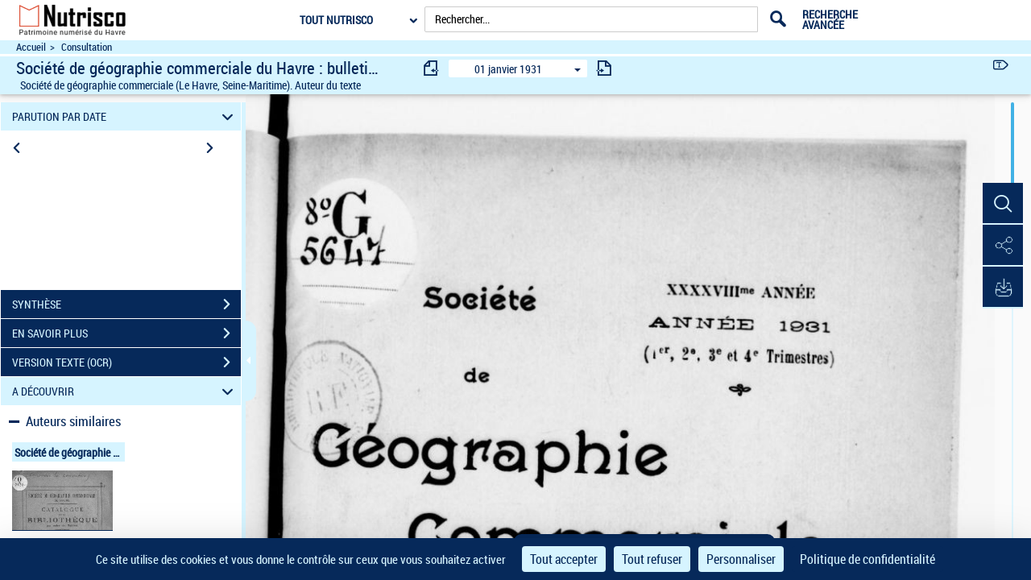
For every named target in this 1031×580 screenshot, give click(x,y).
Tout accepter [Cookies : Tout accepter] (564, 559)
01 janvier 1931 (508, 69)
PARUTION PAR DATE (125, 116)
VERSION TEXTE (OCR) (126, 362)
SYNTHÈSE (126, 304)
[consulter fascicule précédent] (431, 68)
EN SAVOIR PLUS (126, 333)
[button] (1003, 204)
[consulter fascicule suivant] (604, 68)
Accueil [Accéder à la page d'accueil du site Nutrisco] (31, 47)
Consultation (86, 47)
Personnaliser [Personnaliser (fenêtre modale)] (741, 559)
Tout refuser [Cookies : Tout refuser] (652, 559)
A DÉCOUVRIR (125, 391)
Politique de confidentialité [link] (867, 559)
